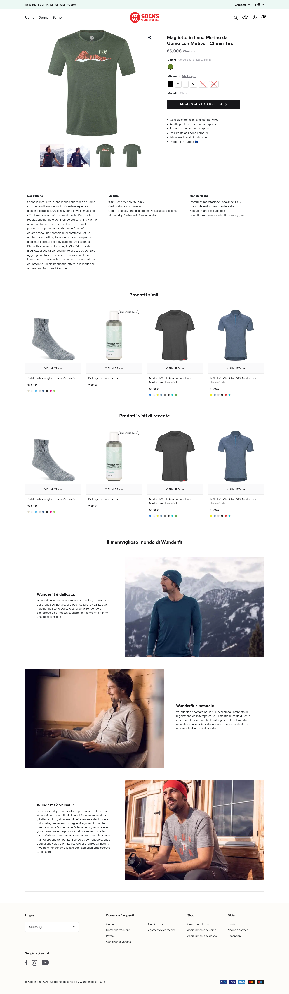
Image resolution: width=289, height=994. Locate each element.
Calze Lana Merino (198, 924)
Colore (172, 60)
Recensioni (234, 935)
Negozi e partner (238, 929)
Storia (231, 924)
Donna (43, 17)
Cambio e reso (155, 924)
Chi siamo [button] (242, 4)
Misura (172, 76)
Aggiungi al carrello (203, 104)
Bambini (59, 17)
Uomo (29, 17)
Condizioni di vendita (118, 941)
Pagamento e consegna (161, 929)
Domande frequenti (118, 929)
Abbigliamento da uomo (201, 929)
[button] (259, 5)
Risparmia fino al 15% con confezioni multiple (50, 4)
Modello (173, 93)
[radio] (170, 67)
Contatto (111, 924)
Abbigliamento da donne (202, 935)
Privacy (110, 935)
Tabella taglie (189, 76)
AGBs (102, 982)
